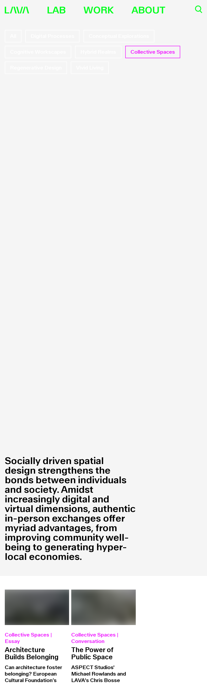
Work (98, 10)
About (148, 10)
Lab (56, 10)
